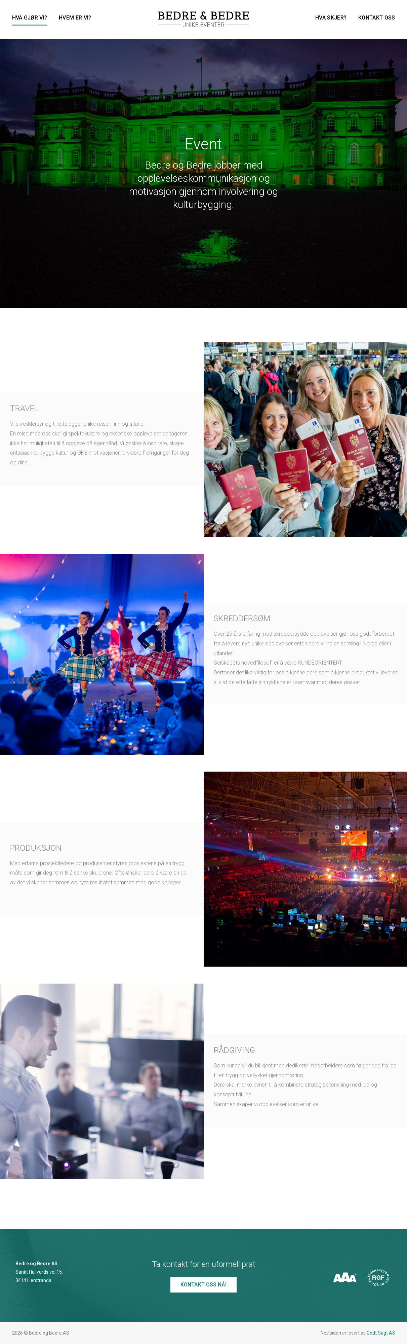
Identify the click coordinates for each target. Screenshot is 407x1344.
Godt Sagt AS (381, 1333)
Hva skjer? (331, 17)
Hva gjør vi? (29, 17)
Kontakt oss (376, 17)
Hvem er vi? (75, 17)
